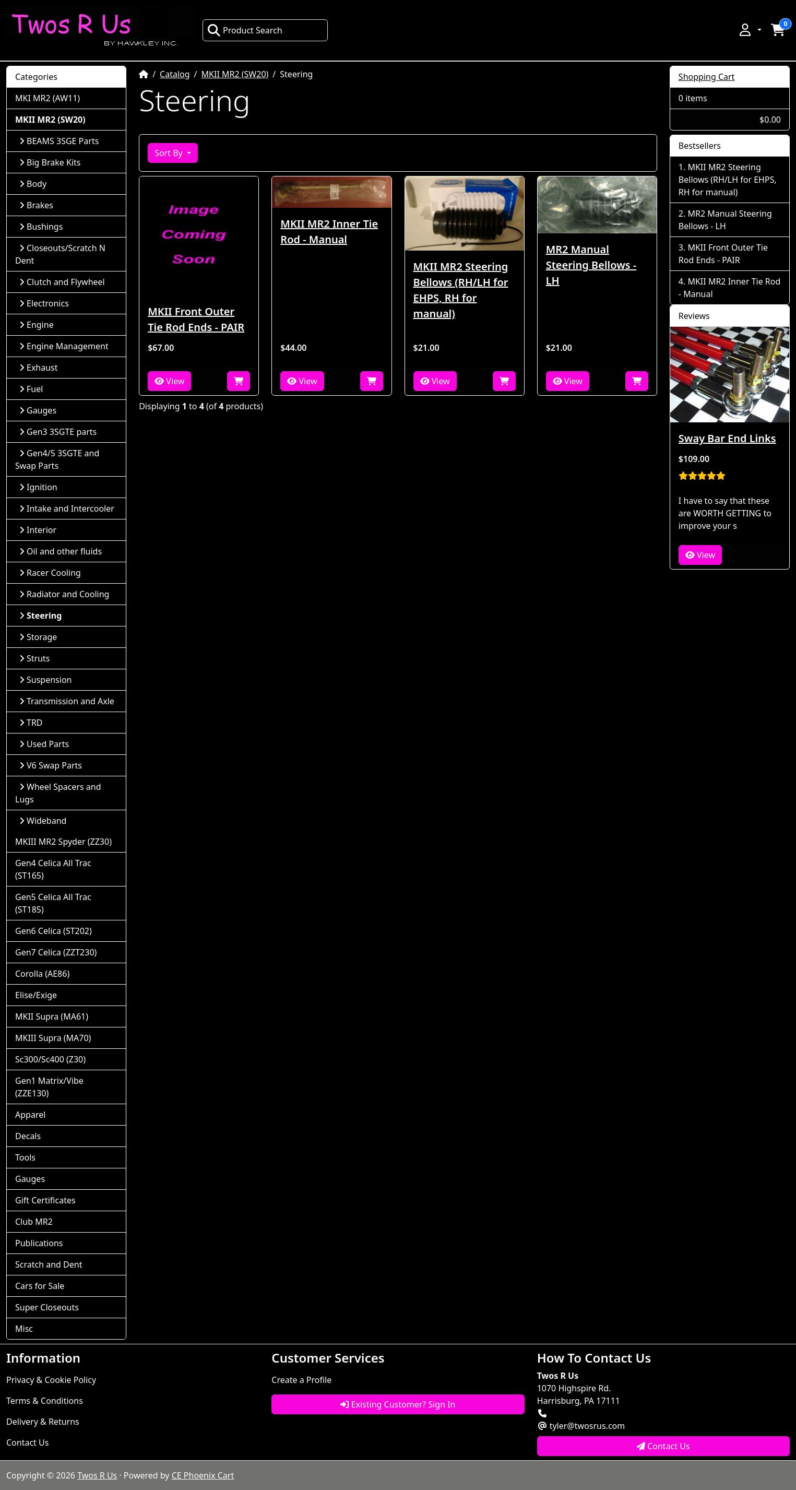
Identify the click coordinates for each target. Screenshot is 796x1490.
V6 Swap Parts (50, 765)
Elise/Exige (36, 995)
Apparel (30, 1114)
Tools (25, 1157)
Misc (24, 1328)
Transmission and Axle (66, 701)
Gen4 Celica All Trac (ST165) (53, 869)
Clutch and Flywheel (62, 282)
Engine (36, 324)
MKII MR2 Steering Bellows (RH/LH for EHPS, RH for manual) (460, 290)
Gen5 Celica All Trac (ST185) (53, 903)
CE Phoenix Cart (203, 1475)
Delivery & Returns (42, 1421)
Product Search (244, 30)
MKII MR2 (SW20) (235, 74)
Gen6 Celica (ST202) (53, 931)
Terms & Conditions (44, 1400)
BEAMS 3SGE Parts (59, 141)
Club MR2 (34, 1221)
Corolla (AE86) (42, 973)
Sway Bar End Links (727, 438)
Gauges (37, 410)
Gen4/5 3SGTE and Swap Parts (57, 459)
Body (32, 184)
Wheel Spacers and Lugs (58, 793)
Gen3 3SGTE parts (58, 431)
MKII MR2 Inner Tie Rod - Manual (329, 231)
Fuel (31, 389)
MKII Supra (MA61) (51, 1016)
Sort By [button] (170, 153)
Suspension (45, 679)
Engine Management (64, 346)
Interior (37, 530)
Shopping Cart (707, 76)
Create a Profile (301, 1380)
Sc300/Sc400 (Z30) (50, 1059)
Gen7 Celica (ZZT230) (56, 952)
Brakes (36, 205)
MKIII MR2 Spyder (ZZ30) (63, 841)
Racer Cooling (50, 572)
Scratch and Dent (48, 1264)
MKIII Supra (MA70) (53, 1038)
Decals (28, 1136)
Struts (34, 658)
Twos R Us (97, 1475)
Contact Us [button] (663, 1446)
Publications (39, 1243)
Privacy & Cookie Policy (51, 1380)
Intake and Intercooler (66, 508)
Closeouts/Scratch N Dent (60, 254)
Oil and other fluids (60, 551)
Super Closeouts (47, 1307)
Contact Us (27, 1442)
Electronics (44, 303)
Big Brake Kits (49, 162)
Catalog (175, 74)
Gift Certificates (45, 1200)
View (169, 381)
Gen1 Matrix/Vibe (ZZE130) (49, 1087)
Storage (38, 637)
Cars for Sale (39, 1286)
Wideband (42, 820)
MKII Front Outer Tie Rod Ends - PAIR (196, 319)
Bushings (41, 226)
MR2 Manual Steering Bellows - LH (591, 265)
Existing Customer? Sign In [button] (397, 1404)
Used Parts (44, 744)
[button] (749, 29)
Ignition (38, 487)
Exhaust (38, 367)
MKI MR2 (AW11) (47, 98)
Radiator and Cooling (64, 594)
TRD (31, 722)
